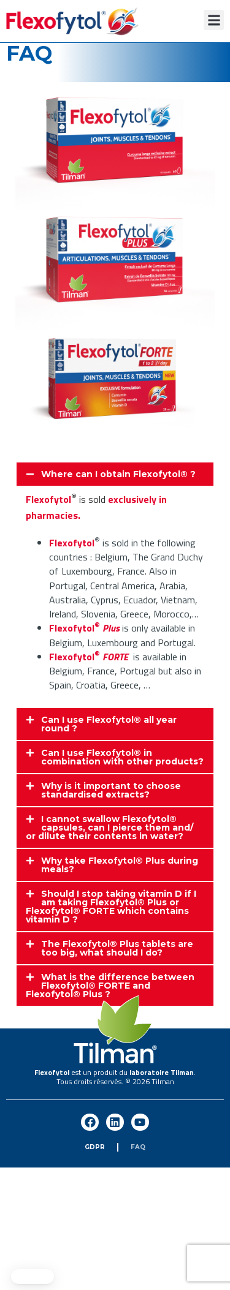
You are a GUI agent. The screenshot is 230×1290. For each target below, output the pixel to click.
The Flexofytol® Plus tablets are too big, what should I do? (117, 948)
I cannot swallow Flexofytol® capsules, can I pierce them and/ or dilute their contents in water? (109, 827)
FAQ (138, 1147)
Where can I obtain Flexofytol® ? (118, 474)
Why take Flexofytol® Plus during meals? (119, 865)
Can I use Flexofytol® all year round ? (109, 724)
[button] (214, 20)
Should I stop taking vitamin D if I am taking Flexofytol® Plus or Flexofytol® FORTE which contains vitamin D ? (111, 906)
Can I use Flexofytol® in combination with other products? (122, 757)
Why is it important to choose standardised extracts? (111, 790)
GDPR (95, 1147)
